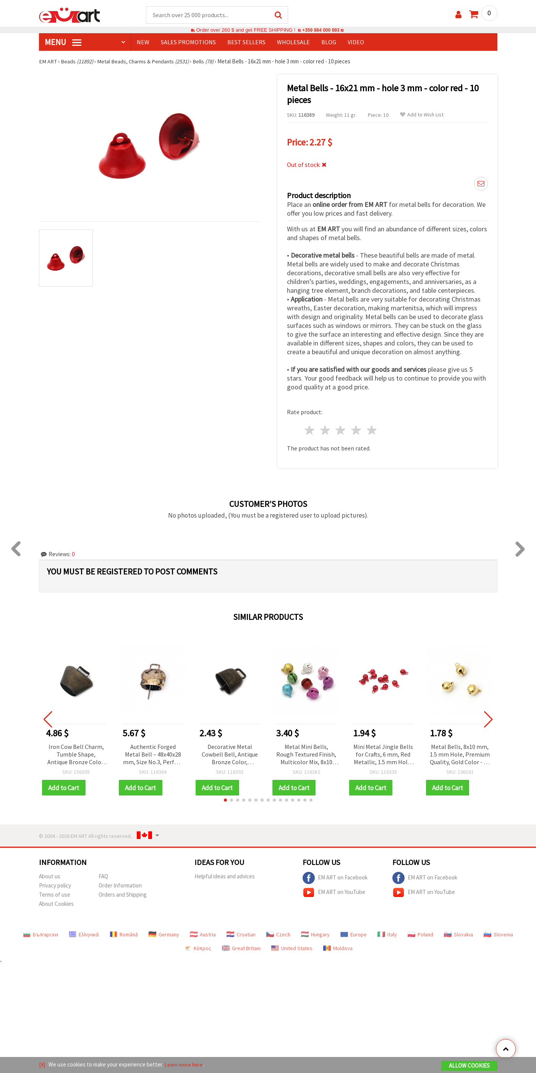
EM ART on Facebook (335, 877)
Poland (420, 933)
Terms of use (54, 893)
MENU (63, 42)
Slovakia (458, 933)
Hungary (315, 933)
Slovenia (498, 933)
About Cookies (56, 903)
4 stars (356, 429)
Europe (353, 933)
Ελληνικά (84, 933)
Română (124, 933)
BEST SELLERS (246, 42)
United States (292, 947)
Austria (203, 933)
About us (49, 875)
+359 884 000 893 (321, 30)
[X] (42, 1064)
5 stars (372, 429)
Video (356, 42)
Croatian (241, 933)
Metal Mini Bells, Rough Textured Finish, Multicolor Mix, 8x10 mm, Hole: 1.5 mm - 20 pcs (306, 754)
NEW (143, 42)
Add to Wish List (422, 115)
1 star (310, 429)
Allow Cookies (469, 1066)
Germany (164, 933)
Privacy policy (55, 884)
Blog (328, 42)
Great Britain (241, 947)
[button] (225, 799)
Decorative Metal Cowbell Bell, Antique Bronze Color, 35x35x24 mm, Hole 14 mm (230, 754)
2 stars (325, 429)
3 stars (341, 429)
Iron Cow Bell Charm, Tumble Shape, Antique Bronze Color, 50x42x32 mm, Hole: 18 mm (76, 754)
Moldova (338, 947)
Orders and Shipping (123, 893)
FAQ (103, 875)
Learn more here (184, 1064)
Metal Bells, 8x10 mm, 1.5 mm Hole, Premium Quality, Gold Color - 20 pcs (460, 754)
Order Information (120, 884)
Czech (278, 933)
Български (40, 933)
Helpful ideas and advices (224, 875)
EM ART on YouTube (334, 892)
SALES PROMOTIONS (188, 42)
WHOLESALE (293, 42)
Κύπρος (197, 947)
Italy (387, 933)
